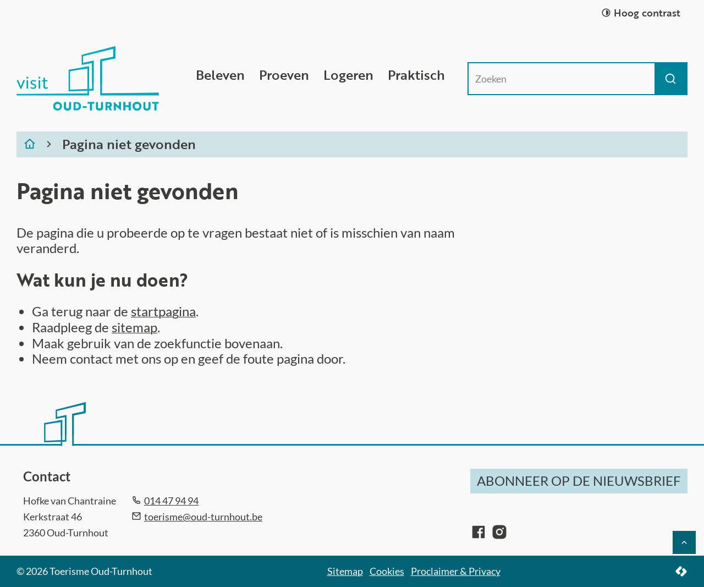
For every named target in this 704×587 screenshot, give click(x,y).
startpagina (163, 311)
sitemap (134, 327)
